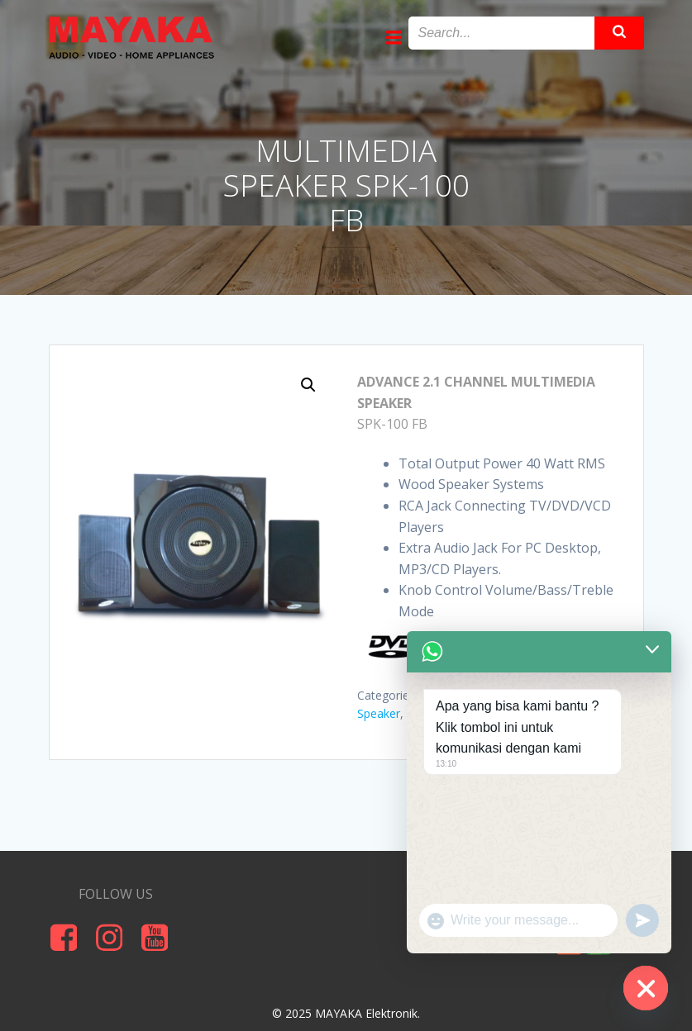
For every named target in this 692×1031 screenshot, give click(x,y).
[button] (308, 385)
